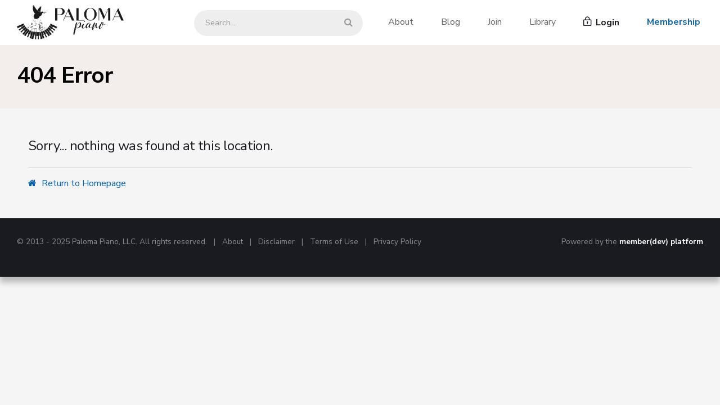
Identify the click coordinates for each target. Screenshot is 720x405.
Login (601, 22)
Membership (673, 22)
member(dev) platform (661, 241)
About (400, 22)
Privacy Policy (397, 241)
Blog (450, 22)
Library (542, 22)
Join (495, 22)
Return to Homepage (77, 183)
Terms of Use (334, 241)
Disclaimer (276, 241)
